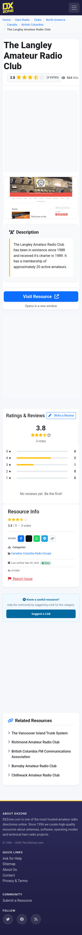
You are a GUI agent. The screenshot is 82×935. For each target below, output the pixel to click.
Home (7, 19)
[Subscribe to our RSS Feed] (36, 919)
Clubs (38, 19)
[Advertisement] (41, 131)
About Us (10, 870)
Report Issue (20, 579)
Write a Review (61, 415)
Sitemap (9, 864)
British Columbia (32, 24)
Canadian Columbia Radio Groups (31, 553)
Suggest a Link (41, 613)
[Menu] (74, 7)
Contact (9, 875)
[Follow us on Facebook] (22, 919)
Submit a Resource (17, 900)
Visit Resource (41, 296)
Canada (12, 24)
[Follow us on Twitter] (8, 919)
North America (55, 19)
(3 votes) (53, 77)
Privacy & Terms (15, 881)
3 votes (26, 525)
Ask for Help (12, 858)
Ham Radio (22, 19)
